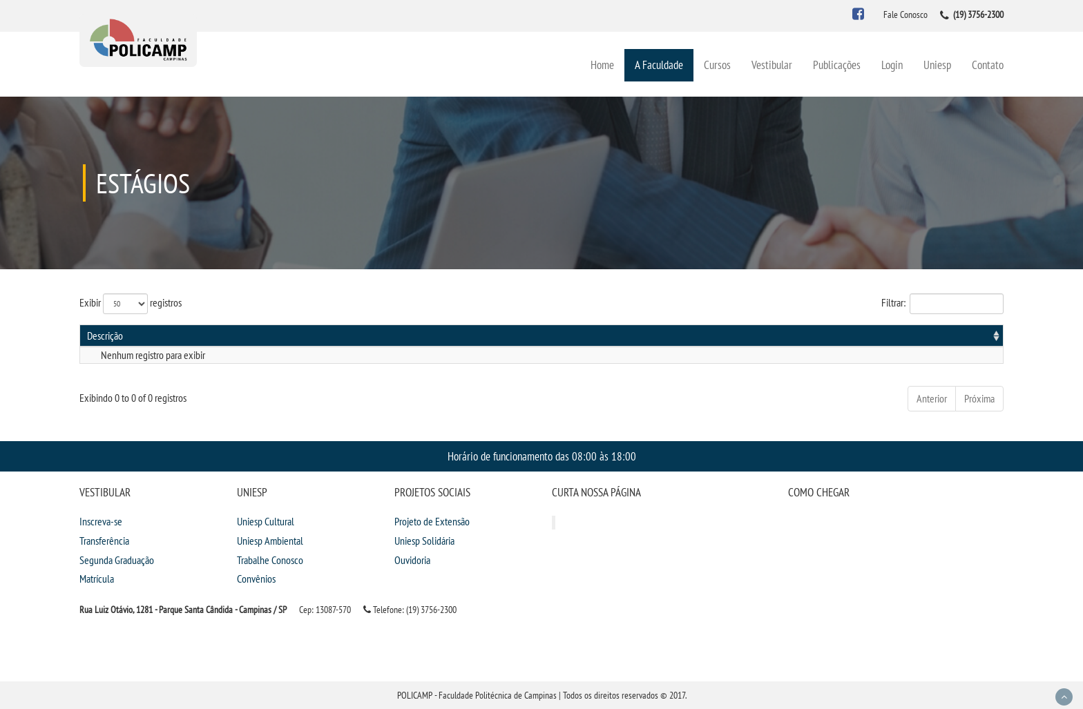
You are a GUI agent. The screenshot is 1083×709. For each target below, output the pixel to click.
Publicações (837, 64)
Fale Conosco (905, 14)
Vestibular (771, 64)
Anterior (932, 398)
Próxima (979, 398)
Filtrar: (942, 303)
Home (602, 64)
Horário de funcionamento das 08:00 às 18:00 (542, 456)
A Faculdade (659, 64)
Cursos (717, 64)
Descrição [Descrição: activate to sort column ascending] (105, 335)
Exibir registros (130, 303)
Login (892, 64)
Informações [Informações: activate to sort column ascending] (966, 335)
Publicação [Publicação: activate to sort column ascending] (862, 335)
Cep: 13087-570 (325, 609)
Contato (988, 64)
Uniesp (937, 64)
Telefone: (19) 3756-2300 (410, 609)
